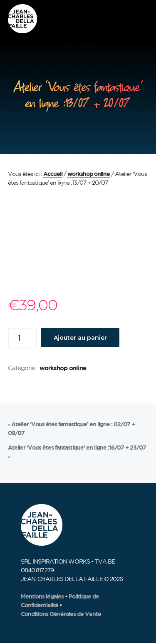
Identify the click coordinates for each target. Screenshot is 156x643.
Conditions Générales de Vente (61, 614)
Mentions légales (42, 596)
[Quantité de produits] (22, 338)
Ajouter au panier (80, 337)
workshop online (88, 174)
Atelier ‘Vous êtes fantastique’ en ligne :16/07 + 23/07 (77, 447)
